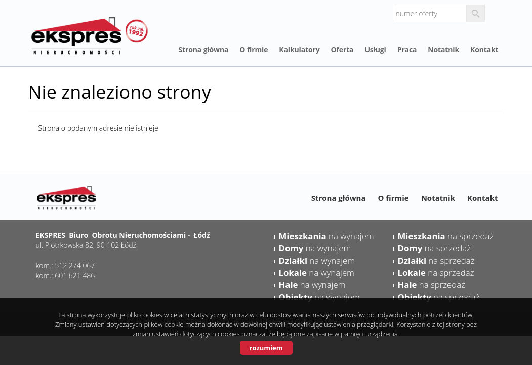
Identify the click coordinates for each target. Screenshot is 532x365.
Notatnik (443, 49)
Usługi (375, 49)
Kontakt (484, 49)
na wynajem (326, 236)
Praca (407, 49)
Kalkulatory (299, 49)
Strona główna (204, 49)
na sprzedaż (446, 236)
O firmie (253, 49)
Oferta (342, 49)
